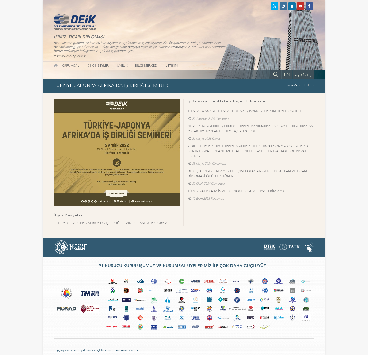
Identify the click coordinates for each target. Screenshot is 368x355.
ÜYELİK (122, 65)
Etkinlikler (308, 85)
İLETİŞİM (171, 65)
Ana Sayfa (291, 85)
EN (287, 74)
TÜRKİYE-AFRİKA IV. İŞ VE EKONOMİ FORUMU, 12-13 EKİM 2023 (236, 191)
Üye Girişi (303, 74)
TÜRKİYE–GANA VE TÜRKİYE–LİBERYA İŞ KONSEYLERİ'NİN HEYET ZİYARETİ (244, 111)
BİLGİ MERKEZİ (146, 65)
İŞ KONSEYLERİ (98, 65)
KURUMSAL (70, 65)
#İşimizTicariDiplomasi (69, 56)
